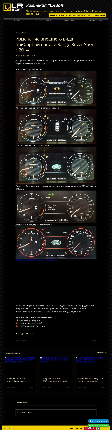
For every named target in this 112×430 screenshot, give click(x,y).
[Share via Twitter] (22, 334)
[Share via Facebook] (17, 334)
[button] (43, 20)
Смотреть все (102, 353)
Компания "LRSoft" (45, 5)
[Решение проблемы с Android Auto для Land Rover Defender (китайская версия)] (20, 365)
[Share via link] (33, 334)
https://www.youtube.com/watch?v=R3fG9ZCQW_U (36, 260)
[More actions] (95, 33)
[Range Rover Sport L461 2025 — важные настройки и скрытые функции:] (56, 365)
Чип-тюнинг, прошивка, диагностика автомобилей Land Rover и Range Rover (63, 12)
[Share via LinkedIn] (27, 334)
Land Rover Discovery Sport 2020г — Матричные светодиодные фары (91, 379)
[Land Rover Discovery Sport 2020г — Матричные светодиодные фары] (91, 365)
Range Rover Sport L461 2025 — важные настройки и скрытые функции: (55, 379)
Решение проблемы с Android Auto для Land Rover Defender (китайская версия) (19, 379)
